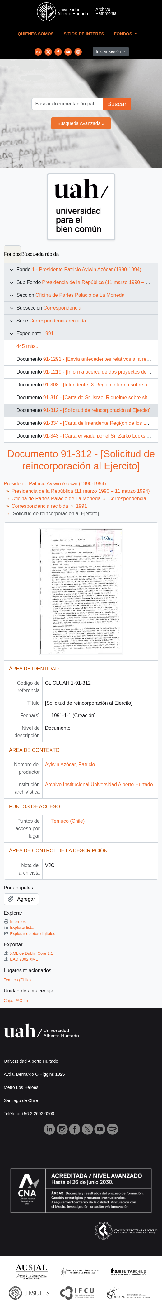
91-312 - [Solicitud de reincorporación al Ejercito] (96, 410)
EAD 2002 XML (21, 959)
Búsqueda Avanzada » (81, 123)
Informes (15, 921)
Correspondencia (62, 308)
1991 (48, 333)
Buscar (116, 103)
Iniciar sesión (109, 51)
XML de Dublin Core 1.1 (28, 953)
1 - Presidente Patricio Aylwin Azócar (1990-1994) (86, 269)
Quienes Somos (36, 34)
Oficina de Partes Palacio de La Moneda (79, 295)
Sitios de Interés (84, 34)
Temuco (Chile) (68, 821)
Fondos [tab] (12, 254)
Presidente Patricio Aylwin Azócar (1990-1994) (55, 483)
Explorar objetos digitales (29, 933)
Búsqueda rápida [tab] (40, 254)
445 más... (28, 346)
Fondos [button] (123, 34)
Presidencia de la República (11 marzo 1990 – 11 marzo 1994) (81, 491)
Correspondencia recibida (57, 320)
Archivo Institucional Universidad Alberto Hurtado (99, 784)
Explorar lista (18, 927)
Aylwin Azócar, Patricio (70, 764)
